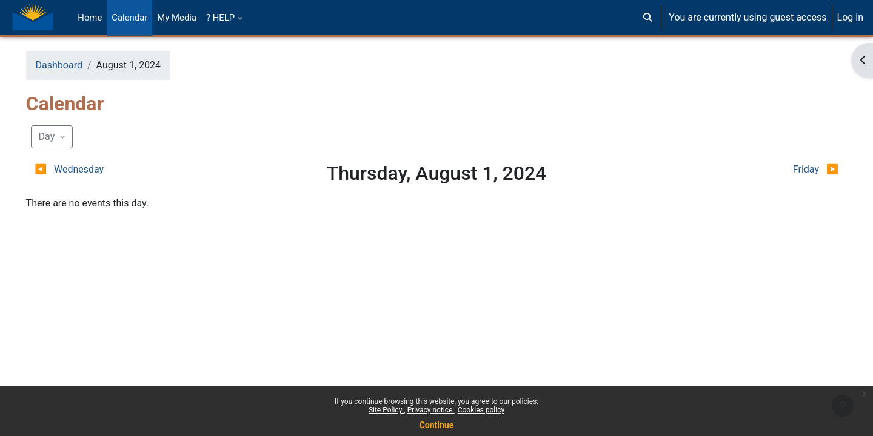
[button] (648, 17)
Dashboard (76, 65)
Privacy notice (431, 410)
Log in (850, 17)
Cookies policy (481, 410)
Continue (437, 425)
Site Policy (386, 410)
